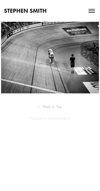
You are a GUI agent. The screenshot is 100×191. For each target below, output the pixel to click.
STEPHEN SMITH (25, 10)
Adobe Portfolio (59, 118)
